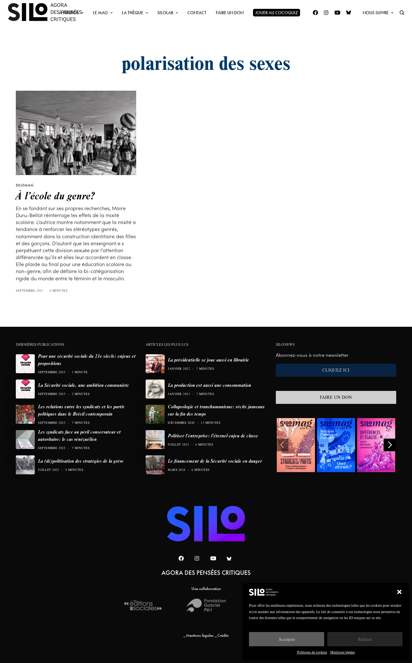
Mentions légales (342, 652)
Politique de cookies (312, 652)
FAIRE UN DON (336, 397)
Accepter (286, 639)
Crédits (223, 635)
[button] (399, 592)
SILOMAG (25, 185)
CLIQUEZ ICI (335, 370)
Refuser (365, 639)
